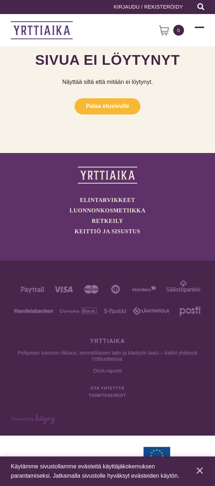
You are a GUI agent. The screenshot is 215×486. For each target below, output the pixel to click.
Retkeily (107, 221)
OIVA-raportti (107, 371)
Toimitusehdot (107, 395)
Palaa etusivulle (107, 106)
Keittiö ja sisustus (107, 231)
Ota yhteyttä (107, 388)
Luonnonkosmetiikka (107, 210)
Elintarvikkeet (107, 200)
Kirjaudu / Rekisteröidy (148, 7)
